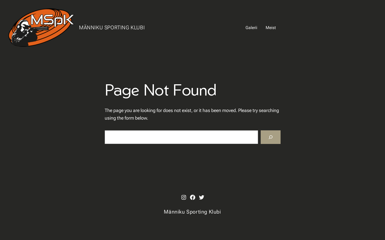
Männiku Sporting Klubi (112, 27)
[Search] (271, 137)
